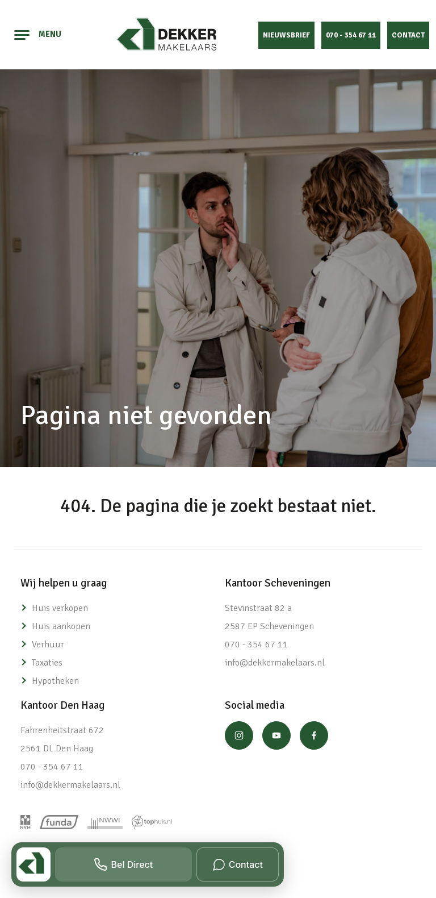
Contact (408, 35)
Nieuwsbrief (286, 35)
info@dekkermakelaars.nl (275, 662)
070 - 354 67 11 (351, 35)
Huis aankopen (61, 626)
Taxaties (47, 662)
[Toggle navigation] (22, 34)
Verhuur (48, 644)
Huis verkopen (60, 608)
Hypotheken (55, 681)
